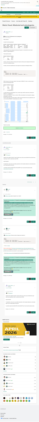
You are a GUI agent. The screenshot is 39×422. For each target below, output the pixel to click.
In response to (6, 149)
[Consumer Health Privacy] (12, 419)
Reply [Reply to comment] (33, 175)
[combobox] (26, 14)
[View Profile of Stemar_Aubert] (8, 31)
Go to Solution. (20, 128)
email (9, 213)
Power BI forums (6, 21)
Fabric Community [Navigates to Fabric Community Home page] (11, 7)
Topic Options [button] (32, 27)
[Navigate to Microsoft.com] (3, 7)
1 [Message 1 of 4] (6, 134)
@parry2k (8, 155)
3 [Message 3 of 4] (6, 172)
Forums (13, 21)
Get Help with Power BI (21, 21)
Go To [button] (34, 12)
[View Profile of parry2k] (9, 189)
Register (24, 12)
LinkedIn (9, 246)
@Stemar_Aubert (8, 196)
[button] (26, 28)
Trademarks (2, 416)
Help (31, 12)
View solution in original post (8, 169)
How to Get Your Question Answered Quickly (10, 350)
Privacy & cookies (3, 413)
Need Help (8, 132)
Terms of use (2, 415)
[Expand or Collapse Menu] (1, 10)
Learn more (3, 4)
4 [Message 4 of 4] (6, 218)
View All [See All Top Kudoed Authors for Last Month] (5, 391)
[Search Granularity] (10, 14)
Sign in (28, 12)
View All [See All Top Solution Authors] (5, 371)
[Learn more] (6, 340)
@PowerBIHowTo (12, 200)
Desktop (30, 21)
